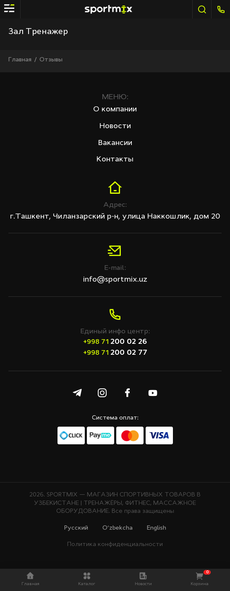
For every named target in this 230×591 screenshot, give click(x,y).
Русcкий (76, 528)
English (156, 528)
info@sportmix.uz (115, 279)
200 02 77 (115, 352)
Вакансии (115, 143)
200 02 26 (115, 342)
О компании (115, 109)
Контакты (115, 159)
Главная (19, 60)
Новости (115, 126)
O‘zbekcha (117, 528)
